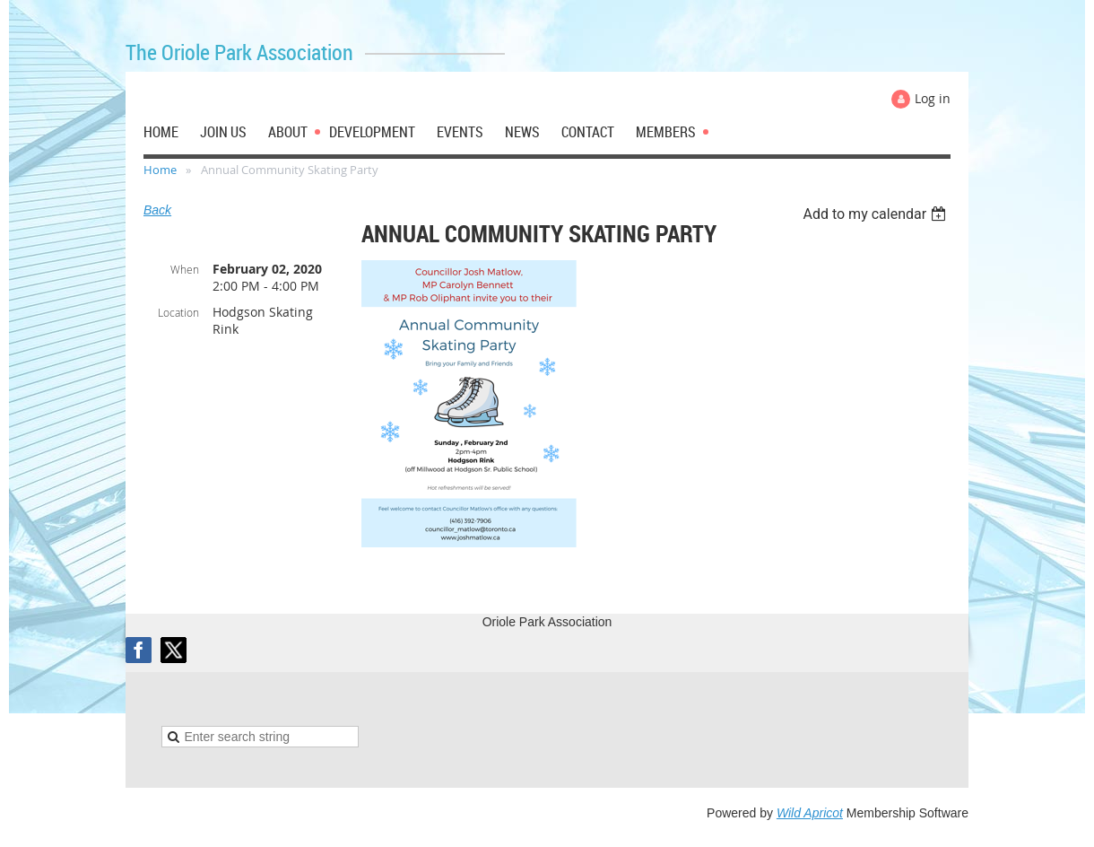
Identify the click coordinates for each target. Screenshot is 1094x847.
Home (160, 170)
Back (157, 210)
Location (178, 312)
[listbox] (877, 214)
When (184, 269)
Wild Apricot (810, 813)
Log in (933, 98)
